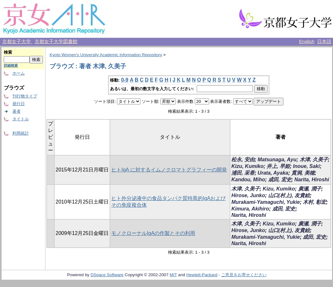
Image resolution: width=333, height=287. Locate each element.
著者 (16, 111)
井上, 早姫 (278, 166)
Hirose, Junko (248, 195)
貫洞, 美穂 (303, 173)
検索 (8, 52)
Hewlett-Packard (201, 274)
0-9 (124, 80)
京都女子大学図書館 (56, 41)
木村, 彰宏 (314, 202)
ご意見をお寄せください (244, 274)
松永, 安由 (243, 159)
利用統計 (20, 133)
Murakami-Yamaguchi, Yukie (265, 202)
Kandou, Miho (248, 179)
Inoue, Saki (306, 166)
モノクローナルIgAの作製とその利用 (153, 233)
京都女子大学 (17, 41)
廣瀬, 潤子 (309, 188)
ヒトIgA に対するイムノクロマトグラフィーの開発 (169, 169)
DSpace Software (107, 274)
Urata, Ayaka (273, 173)
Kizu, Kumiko (247, 166)
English (306, 41)
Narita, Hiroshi (311, 179)
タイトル (20, 119)
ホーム (18, 73)
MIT (173, 274)
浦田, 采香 (243, 173)
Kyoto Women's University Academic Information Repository (106, 54)
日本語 (324, 41)
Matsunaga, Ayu (277, 159)
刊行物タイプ (24, 96)
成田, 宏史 (279, 179)
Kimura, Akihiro (250, 208)
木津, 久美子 (314, 159)
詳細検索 (11, 65)
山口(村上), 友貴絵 (289, 195)
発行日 (18, 103)
